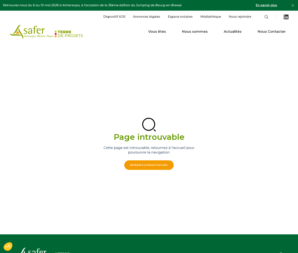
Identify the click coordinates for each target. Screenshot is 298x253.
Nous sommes (195, 31)
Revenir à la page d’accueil (149, 165)
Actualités (233, 31)
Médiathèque (210, 16)
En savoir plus (266, 5)
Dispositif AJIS (114, 16)
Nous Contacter (272, 31)
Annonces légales (146, 16)
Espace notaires (180, 16)
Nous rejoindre (240, 16)
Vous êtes (157, 31)
